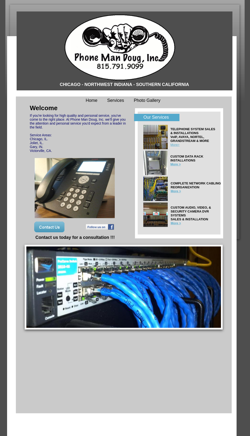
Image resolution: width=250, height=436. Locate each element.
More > (176, 223)
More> (174, 145)
